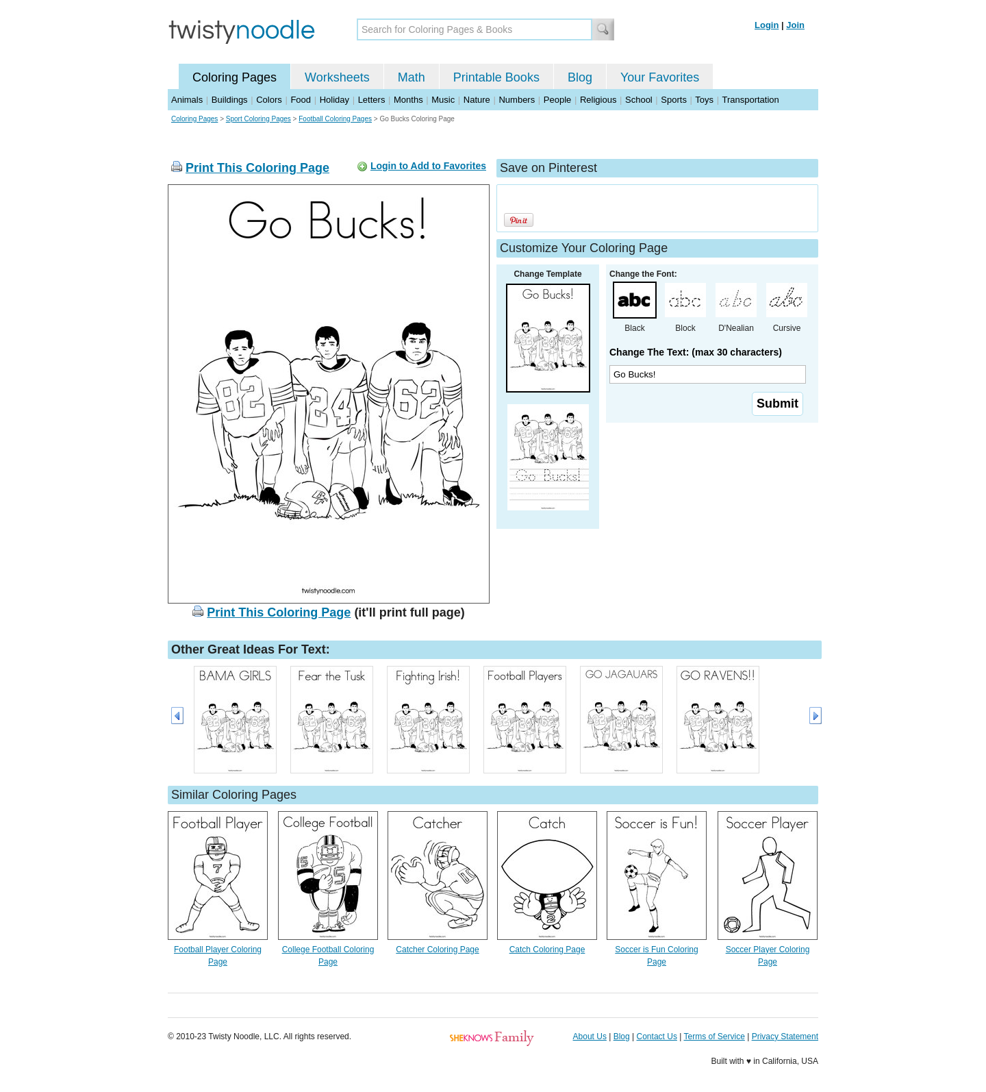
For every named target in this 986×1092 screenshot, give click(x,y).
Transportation (750, 100)
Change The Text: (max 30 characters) (695, 352)
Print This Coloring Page (257, 168)
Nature (477, 100)
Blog (580, 77)
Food (300, 100)
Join (795, 25)
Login (767, 25)
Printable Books (496, 77)
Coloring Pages (234, 77)
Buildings (230, 100)
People (557, 100)
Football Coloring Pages (335, 119)
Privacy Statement (785, 1036)
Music (443, 100)
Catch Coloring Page (547, 949)
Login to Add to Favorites (428, 165)
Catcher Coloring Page (437, 949)
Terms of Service (713, 1036)
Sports (674, 100)
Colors (269, 100)
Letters (371, 100)
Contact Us (657, 1036)
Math (411, 77)
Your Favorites (659, 77)
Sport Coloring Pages (258, 119)
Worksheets (337, 77)
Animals (187, 100)
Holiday (334, 100)
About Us (590, 1036)
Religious (598, 100)
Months (408, 100)
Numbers (516, 100)
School (639, 100)
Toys (704, 100)
